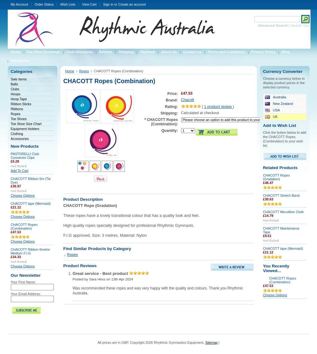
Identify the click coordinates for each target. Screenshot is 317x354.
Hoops (15, 94)
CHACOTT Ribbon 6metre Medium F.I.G (30, 251)
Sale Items (19, 79)
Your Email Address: (26, 294)
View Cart (89, 4)
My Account (19, 4)
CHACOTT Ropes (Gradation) (276, 177)
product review (218, 107)
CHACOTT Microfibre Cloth (283, 212)
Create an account (132, 4)
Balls (14, 84)
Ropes (15, 114)
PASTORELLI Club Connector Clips (25, 155)
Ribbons (17, 109)
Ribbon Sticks (21, 104)
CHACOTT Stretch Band (281, 195)
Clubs (15, 89)
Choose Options (23, 195)
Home (69, 71)
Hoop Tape (19, 99)
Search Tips (300, 25)
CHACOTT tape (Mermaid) (31, 203)
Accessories (20, 139)
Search (247, 19)
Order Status (44, 4)
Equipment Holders (25, 129)
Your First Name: (23, 282)
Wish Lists (68, 4)
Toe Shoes (19, 119)
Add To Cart (19, 171)
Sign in (108, 4)
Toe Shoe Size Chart (26, 124)
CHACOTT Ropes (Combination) (24, 226)
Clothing (17, 134)
